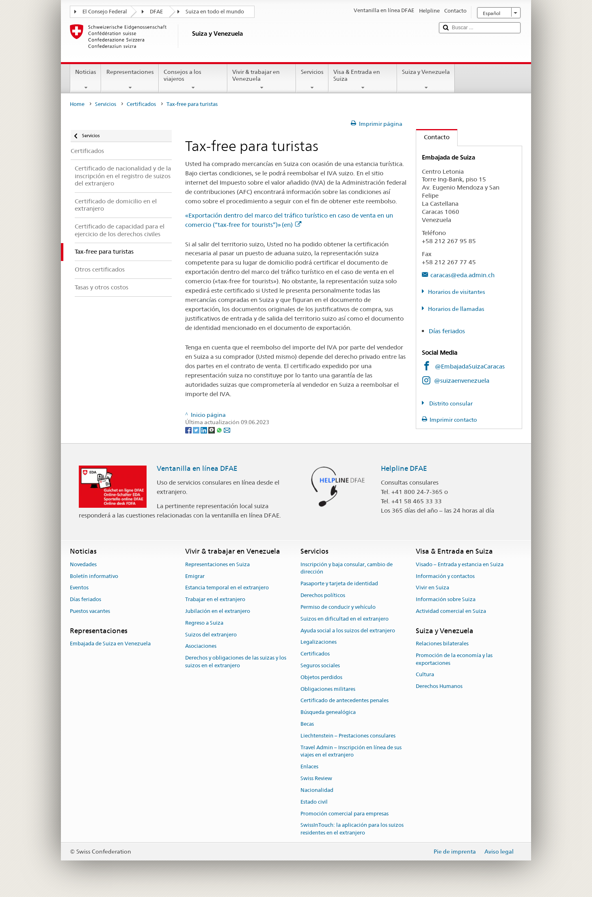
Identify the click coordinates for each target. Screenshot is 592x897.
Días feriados (447, 331)
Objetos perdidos (321, 677)
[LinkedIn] (204, 430)
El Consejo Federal (104, 12)
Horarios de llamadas (456, 309)
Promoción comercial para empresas (344, 814)
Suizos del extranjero (211, 635)
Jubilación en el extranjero (217, 611)
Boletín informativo (94, 576)
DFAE (156, 12)
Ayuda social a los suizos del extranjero (347, 630)
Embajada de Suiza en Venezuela (110, 643)
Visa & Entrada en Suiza (363, 80)
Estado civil (314, 802)
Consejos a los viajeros (193, 80)
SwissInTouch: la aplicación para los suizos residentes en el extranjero (352, 829)
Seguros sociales (320, 665)
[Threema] (212, 430)
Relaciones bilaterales (442, 643)
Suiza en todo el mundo (215, 12)
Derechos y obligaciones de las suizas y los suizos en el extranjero (235, 661)
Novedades (83, 564)
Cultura (425, 675)
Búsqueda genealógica (328, 712)
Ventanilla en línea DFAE (197, 468)
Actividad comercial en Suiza (451, 611)
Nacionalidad (316, 790)
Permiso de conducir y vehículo (338, 607)
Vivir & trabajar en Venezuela (262, 80)
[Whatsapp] (220, 430)
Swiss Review (316, 778)
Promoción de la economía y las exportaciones (454, 659)
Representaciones (130, 80)
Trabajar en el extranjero (215, 599)
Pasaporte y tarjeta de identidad (339, 584)
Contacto (432, 137)
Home (77, 104)
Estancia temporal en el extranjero (227, 588)
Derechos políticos (322, 595)
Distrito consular (450, 403)
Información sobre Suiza (445, 599)
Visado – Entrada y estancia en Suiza (459, 564)
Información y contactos (445, 576)
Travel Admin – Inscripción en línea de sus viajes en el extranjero (351, 751)
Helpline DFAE (404, 468)
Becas (307, 724)
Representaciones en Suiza (217, 564)
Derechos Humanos (439, 687)
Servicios (312, 80)
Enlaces (309, 767)
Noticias (86, 80)
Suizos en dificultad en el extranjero (344, 619)
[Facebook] (189, 430)
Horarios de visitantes (456, 292)
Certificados (141, 104)
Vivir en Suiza (432, 588)
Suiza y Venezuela (426, 80)
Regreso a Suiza (204, 623)
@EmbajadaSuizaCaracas (470, 366)
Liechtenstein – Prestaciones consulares (347, 736)
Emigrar (195, 576)
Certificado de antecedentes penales (344, 701)
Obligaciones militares (327, 689)
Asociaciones (200, 646)
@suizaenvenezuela (461, 380)
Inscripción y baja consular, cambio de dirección (346, 568)
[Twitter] (197, 430)
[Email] (227, 430)
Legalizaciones (318, 642)
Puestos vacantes (90, 611)
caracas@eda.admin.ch (462, 275)
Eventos (79, 588)
